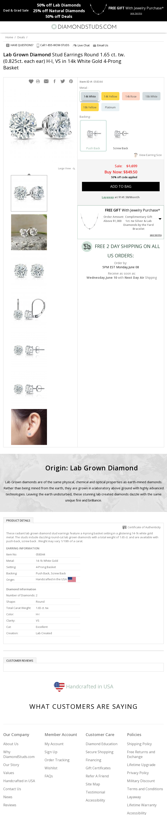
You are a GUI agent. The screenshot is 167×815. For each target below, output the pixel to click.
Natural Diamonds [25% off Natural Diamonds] (59, 10)
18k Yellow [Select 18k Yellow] (89, 103)
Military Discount (141, 735)
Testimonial (95, 747)
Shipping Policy (139, 698)
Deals (21, 37)
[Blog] (105, 808)
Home (9, 37)
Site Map (93, 739)
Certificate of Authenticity (142, 523)
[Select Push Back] (93, 129)
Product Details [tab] (18, 516)
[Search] (14, 26)
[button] (31, 77)
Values (8, 727)
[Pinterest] (93, 808)
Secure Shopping (100, 706)
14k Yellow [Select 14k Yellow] (110, 92)
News (7, 752)
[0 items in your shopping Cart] (161, 26)
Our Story (11, 719)
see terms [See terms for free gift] (136, 13)
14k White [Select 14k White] (90, 92)
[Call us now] (153, 26)
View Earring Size (148, 151)
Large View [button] (66, 164)
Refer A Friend (97, 731)
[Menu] (5, 26)
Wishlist (51, 723)
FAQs (49, 731)
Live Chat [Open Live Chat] (81, 45)
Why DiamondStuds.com (19, 709)
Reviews (9, 760)
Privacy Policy (138, 727)
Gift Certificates (98, 723)
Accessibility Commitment (137, 770)
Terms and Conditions (145, 743)
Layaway (134, 752)
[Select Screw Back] (121, 129)
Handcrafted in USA (83, 641)
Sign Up (51, 706)
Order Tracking (57, 715)
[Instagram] (61, 808)
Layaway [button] (108, 193)
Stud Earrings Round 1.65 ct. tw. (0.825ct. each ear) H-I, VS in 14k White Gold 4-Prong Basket (64, 61)
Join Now (147, 795)
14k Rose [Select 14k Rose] (131, 92)
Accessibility (95, 755)
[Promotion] (16, 10)
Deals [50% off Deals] (58, 16)
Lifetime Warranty (142, 760)
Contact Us (12, 743)
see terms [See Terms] (156, 230)
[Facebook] (83, 808)
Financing (93, 715)
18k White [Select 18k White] (151, 92)
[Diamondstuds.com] (83, 27)
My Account (54, 698)
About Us (10, 698)
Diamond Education (101, 698)
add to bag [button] (120, 182)
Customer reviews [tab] (19, 615)
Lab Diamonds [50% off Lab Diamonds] (59, 5)
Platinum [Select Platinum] (110, 103)
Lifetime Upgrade (141, 719)
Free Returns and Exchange (141, 709)
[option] (29, 188)
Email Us (100, 45)
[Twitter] (73, 808)
